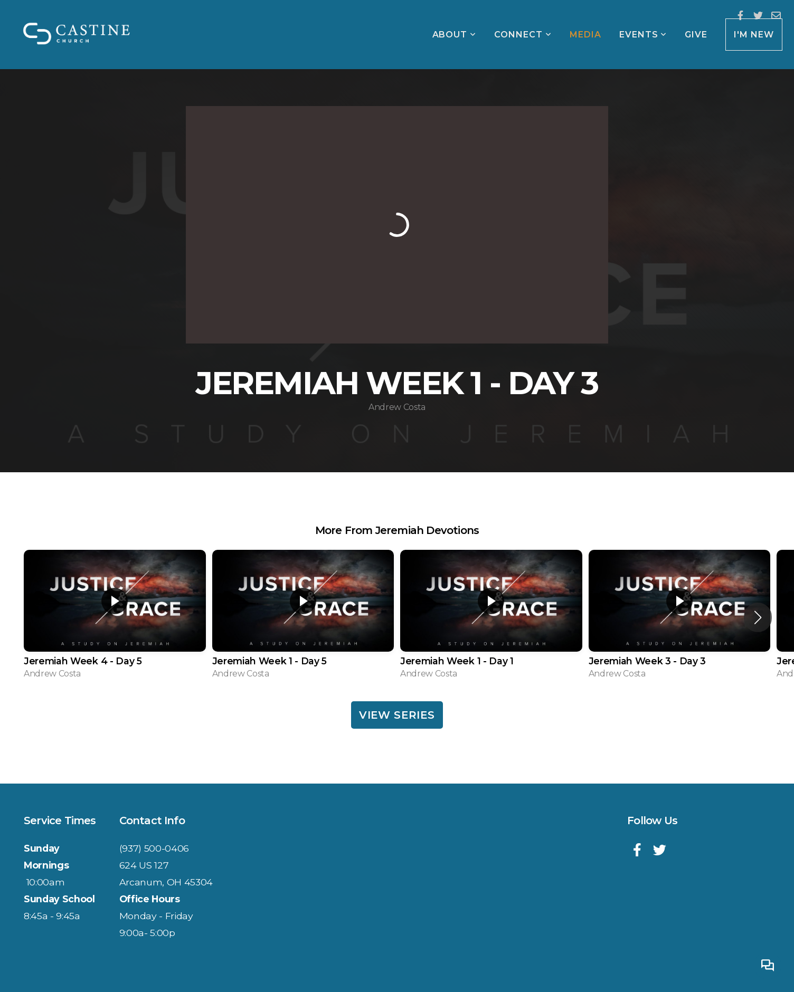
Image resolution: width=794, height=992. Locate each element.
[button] (758, 617)
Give (696, 35)
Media (585, 35)
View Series (396, 715)
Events (643, 35)
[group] (115, 617)
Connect (523, 35)
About (454, 35)
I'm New (754, 35)
